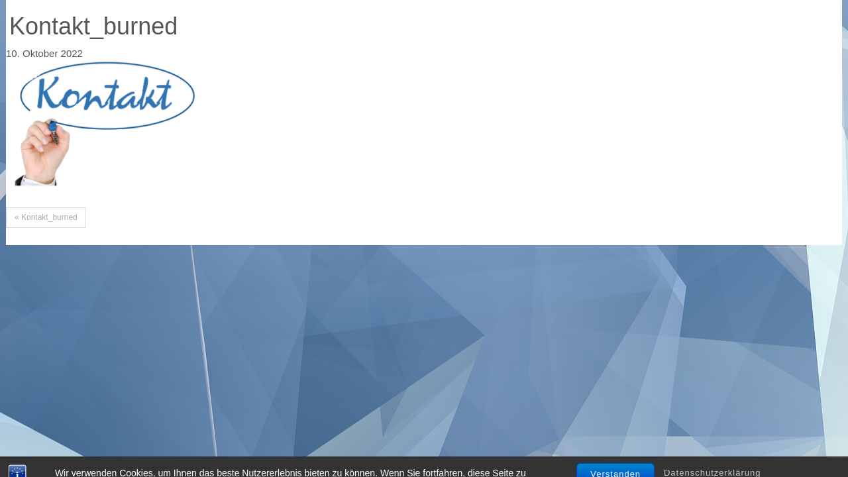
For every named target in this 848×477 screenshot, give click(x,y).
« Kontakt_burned (46, 217)
